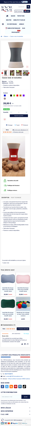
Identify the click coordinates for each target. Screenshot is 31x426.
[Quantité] (18, 112)
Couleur (5, 93)
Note (7, 130)
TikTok (24, 386)
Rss (11, 386)
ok (25, 397)
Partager (9, 125)
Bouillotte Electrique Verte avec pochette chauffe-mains (7, 314)
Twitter (7, 386)
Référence (5, 83)
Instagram (20, 386)
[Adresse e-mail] (11, 397)
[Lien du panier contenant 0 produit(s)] (27, 11)
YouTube (15, 386)
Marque (4, 81)
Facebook (2, 386)
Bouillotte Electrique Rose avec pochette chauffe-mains (23, 289)
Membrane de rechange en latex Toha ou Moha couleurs (23, 314)
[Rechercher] (24, 7)
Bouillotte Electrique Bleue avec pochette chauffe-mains (7, 289)
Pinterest (24, 125)
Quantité (5, 112)
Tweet (17, 125)
